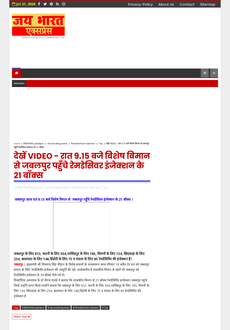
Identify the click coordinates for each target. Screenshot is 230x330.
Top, (104, 187)
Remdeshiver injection (83, 143)
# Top (105, 307)
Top (101, 143)
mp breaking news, (57, 187)
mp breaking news (57, 143)
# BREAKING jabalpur (33, 307)
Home (17, 143)
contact (187, 4)
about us (166, 4)
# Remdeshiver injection (86, 307)
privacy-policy (140, 4)
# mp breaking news (58, 307)
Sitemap (207, 4)
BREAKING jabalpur (33, 143)
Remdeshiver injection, (86, 187)
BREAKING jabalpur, (31, 187)
